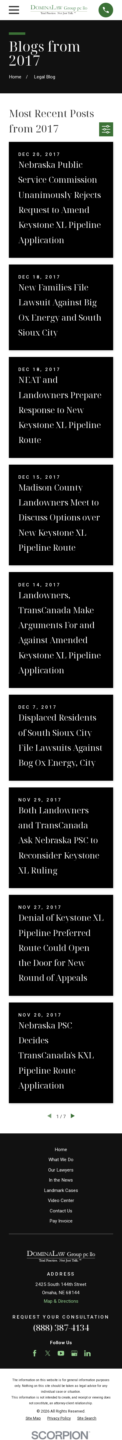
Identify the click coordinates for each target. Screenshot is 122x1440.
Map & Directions (61, 1301)
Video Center (61, 1200)
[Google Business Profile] (74, 1353)
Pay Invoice (61, 1221)
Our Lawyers (61, 1170)
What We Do (61, 1159)
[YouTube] (61, 1353)
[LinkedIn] (87, 1353)
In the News (61, 1180)
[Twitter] (48, 1353)
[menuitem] (33, 1418)
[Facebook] (34, 1353)
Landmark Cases (61, 1190)
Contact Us (61, 1211)
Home (61, 1149)
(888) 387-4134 (61, 1327)
